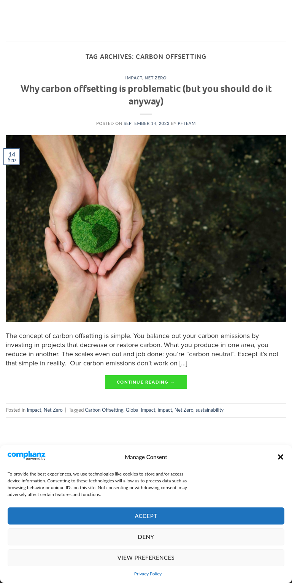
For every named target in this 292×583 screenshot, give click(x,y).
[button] (280, 457)
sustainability (210, 410)
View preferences (146, 557)
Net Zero (156, 77)
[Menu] (11, 20)
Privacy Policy (148, 574)
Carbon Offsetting (104, 410)
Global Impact (141, 410)
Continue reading (146, 382)
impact (165, 410)
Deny (146, 536)
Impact (134, 77)
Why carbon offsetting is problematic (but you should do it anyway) (146, 94)
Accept (146, 515)
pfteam (186, 123)
